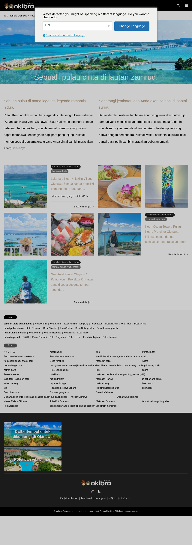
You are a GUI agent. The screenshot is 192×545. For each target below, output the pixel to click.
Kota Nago (126, 323)
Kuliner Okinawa (79, 397)
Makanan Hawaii (104, 379)
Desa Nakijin (111, 323)
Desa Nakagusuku (84, 328)
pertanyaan (100, 498)
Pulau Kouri (96, 323)
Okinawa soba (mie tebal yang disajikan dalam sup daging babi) (36, 397)
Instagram (93, 491)
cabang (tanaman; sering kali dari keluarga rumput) (77, 511)
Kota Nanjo (82, 332)
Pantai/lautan (148, 352)
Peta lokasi (86, 498)
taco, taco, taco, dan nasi (16, 379)
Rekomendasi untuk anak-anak (19, 356)
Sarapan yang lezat (59, 392)
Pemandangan (11, 406)
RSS (99, 491)
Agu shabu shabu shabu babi (18, 361)
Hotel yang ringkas (59, 370)
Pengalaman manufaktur (62, 356)
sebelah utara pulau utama (18, 323)
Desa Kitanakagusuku (107, 328)
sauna (145, 370)
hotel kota (55, 374)
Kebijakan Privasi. (69, 498)
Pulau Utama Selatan (15, 332)
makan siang (102, 383)
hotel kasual (56, 352)
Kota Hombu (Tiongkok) (76, 323)
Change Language (132, 26)
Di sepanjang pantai (152, 379)
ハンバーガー (10, 352)
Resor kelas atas (12, 392)
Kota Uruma (41, 323)
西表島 (25, 337)
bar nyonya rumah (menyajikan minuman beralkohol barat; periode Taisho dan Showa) (93, 365)
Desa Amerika (57, 361)
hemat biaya (10, 370)
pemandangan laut (13, 365)
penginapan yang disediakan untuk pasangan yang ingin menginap (83, 406)
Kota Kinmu (56, 323)
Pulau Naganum (58, 337)
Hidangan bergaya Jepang (63, 388)
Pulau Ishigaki (110, 337)
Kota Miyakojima (91, 337)
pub (98, 352)
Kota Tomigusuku (52, 332)
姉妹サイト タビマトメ (120, 498)
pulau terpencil (12, 337)
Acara (145, 361)
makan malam (57, 379)
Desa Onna (140, 323)
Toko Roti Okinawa (59, 401)
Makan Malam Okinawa (15, 401)
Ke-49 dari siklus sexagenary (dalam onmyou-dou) (121, 356)
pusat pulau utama (14, 328)
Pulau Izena (74, 337)
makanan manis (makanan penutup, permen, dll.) (120, 374)
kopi (98, 370)
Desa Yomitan (50, 328)
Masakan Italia (103, 361)
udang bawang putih (149, 365)
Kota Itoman (35, 332)
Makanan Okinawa (105, 401)
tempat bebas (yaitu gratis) (155, 401)
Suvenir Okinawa (104, 392)
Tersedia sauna (11, 374)
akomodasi (147, 388)
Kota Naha (69, 332)
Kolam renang (11, 383)
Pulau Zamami (39, 337)
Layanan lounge (58, 383)
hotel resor (147, 383)
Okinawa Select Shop (128, 397)
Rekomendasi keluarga (107, 388)
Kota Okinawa (33, 328)
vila (5, 388)
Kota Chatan (66, 328)
